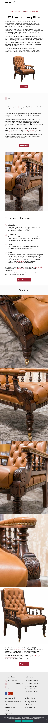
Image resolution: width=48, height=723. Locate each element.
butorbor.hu (28, 704)
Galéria (24, 87)
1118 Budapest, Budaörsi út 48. (15, 687)
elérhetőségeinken (19, 649)
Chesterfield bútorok (31, 692)
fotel (35, 267)
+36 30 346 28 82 (12, 680)
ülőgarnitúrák (9, 132)
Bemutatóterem (24, 280)
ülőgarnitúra (20, 269)
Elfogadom (18, 720)
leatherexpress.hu (30, 707)
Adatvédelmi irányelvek (28, 720)
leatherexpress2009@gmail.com (17, 684)
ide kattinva (20, 261)
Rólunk (7, 710)
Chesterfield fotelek (31, 686)
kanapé (39, 267)
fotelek (26, 130)
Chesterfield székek (31, 689)
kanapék (31, 130)
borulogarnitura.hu (30, 702)
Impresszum (8, 714)
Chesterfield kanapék (31, 681)
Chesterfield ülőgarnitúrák (33, 683)
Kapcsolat (24, 145)
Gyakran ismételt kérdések (13, 702)
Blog (6, 704)
